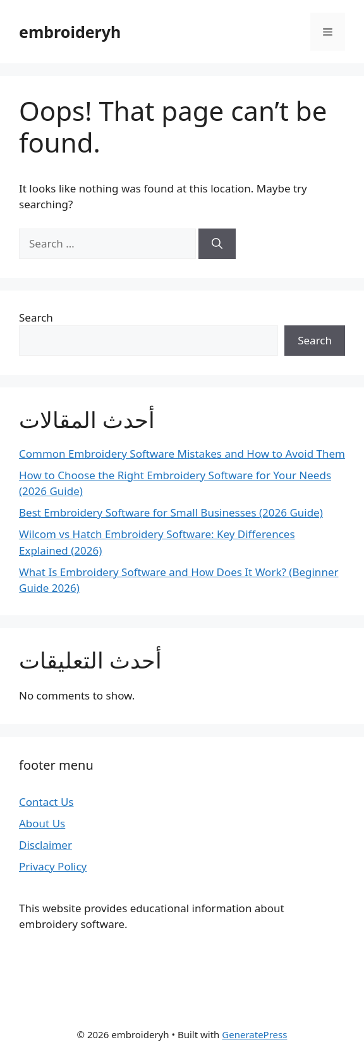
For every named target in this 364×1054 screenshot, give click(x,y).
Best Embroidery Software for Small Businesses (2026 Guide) (171, 512)
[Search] (217, 244)
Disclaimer (45, 845)
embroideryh (70, 31)
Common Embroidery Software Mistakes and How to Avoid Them (182, 453)
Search (36, 317)
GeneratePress (254, 1034)
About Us (42, 823)
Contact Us (46, 801)
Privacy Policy (53, 866)
